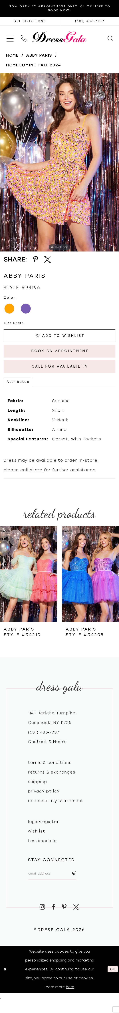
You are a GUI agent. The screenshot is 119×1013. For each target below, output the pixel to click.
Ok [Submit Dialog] (112, 980)
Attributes (18, 390)
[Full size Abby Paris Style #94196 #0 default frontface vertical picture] (59, 162)
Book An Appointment (60, 355)
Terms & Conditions (50, 771)
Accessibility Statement (56, 809)
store (36, 478)
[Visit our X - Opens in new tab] (76, 918)
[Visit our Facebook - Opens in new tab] (53, 918)
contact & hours (47, 750)
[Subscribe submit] (81, 883)
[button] (10, 36)
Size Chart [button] (15, 323)
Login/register (43, 830)
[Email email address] (56, 883)
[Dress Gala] (59, 36)
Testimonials (42, 849)
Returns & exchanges (51, 780)
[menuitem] (10, 36)
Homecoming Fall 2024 (33, 65)
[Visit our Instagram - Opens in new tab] (42, 918)
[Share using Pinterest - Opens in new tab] (35, 259)
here (70, 998)
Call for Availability (59, 373)
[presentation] (28, 582)
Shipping (37, 790)
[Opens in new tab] (30, 21)
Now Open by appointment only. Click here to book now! (59, 8)
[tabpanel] (59, 162)
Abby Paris (39, 55)
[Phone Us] (24, 36)
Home (12, 55)
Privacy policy (44, 799)
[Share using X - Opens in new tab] (47, 259)
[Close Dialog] (6, 980)
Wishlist (36, 839)
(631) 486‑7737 (43, 740)
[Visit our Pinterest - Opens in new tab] (64, 918)
